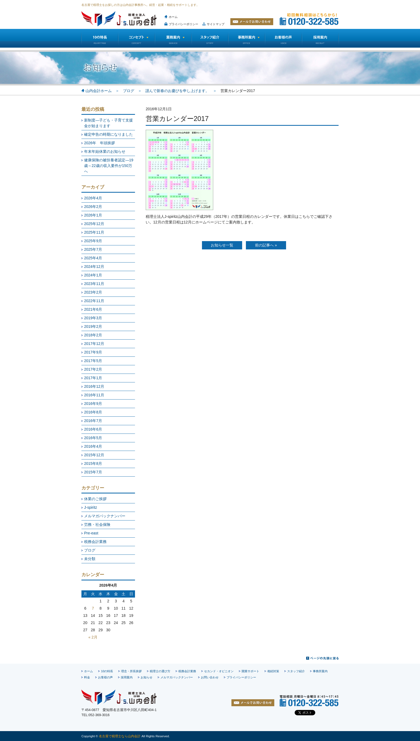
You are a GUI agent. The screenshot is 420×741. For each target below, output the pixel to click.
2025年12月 (94, 224)
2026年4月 (93, 198)
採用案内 (127, 677)
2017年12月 (94, 343)
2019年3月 (93, 318)
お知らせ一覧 (222, 245)
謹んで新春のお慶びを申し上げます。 (177, 91)
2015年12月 (94, 455)
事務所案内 (320, 671)
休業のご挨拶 (95, 499)
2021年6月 (93, 309)
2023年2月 (93, 292)
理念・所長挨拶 (131, 671)
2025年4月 (93, 258)
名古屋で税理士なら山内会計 (120, 736)
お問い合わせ (210, 677)
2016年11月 (94, 395)
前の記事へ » (266, 245)
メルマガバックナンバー (104, 516)
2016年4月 (93, 446)
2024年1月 (93, 275)
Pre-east (91, 533)
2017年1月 (93, 378)
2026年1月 (93, 215)
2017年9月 (93, 352)
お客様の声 (283, 38)
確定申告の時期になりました (108, 134)
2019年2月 (93, 326)
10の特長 (99, 38)
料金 (87, 677)
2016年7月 (93, 421)
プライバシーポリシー (183, 24)
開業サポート (250, 671)
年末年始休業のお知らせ (104, 151)
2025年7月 (93, 249)
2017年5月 (93, 361)
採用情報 (320, 38)
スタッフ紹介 (210, 38)
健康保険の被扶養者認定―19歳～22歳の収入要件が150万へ (108, 165)
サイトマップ (215, 24)
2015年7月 (93, 472)
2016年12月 (94, 386)
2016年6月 (93, 429)
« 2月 (92, 637)
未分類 (89, 559)
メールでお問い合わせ (251, 21)
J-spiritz (90, 507)
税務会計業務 (95, 541)
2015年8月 (93, 463)
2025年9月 (93, 241)
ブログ (128, 91)
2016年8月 (93, 412)
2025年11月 (94, 232)
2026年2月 (93, 206)
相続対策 (273, 671)
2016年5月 (93, 438)
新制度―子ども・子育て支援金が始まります (108, 123)
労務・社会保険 (97, 524)
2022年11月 (94, 301)
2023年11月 (94, 284)
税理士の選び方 (160, 671)
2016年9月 (93, 403)
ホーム (173, 16)
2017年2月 (93, 369)
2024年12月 (94, 266)
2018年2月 (93, 335)
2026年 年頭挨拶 (99, 143)
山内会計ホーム (98, 91)
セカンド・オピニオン (219, 671)
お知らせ (146, 677)
